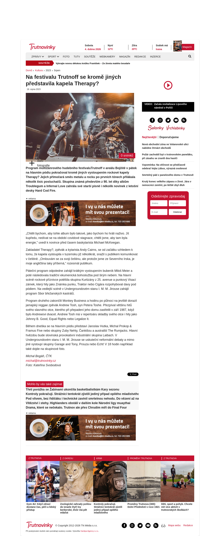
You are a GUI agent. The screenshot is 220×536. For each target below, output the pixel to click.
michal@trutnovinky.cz (41, 360)
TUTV (77, 56)
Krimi (99, 458)
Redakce (140, 56)
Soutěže (89, 56)
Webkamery (107, 56)
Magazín (187, 47)
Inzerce (155, 56)
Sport (52, 56)
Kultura (39, 70)
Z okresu (68, 458)
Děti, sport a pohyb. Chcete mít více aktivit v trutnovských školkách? (176, 507)
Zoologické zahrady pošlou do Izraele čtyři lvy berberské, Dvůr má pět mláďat (75, 508)
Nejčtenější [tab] (149, 137)
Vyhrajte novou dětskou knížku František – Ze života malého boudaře (93, 63)
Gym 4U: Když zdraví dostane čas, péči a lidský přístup (41, 507)
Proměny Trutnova (141, 458)
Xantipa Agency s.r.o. (89, 531)
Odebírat (177, 212)
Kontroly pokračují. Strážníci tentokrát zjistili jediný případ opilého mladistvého (82, 394)
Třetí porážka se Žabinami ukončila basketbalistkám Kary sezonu (72, 389)
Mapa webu (174, 525)
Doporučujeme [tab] (169, 137)
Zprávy (36, 56)
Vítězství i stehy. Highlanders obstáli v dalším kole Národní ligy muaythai (78, 403)
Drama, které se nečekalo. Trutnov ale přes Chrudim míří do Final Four (76, 407)
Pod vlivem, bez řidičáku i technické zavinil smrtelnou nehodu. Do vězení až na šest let (82, 398)
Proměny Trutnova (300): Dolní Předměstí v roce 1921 (144, 505)
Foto (66, 56)
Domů (29, 70)
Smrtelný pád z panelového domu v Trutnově (168, 175)
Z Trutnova (35, 458)
